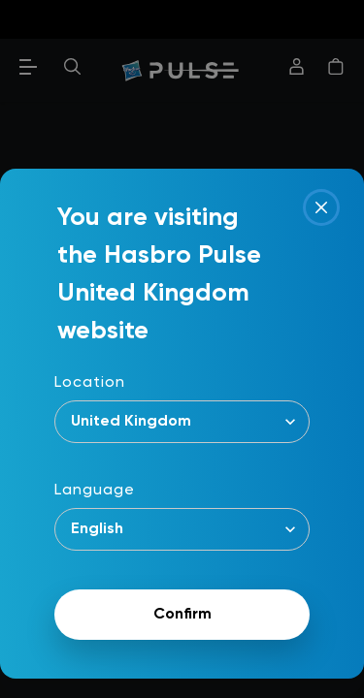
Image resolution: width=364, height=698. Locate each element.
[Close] (321, 207)
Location (89, 383)
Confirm (182, 614)
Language (94, 490)
